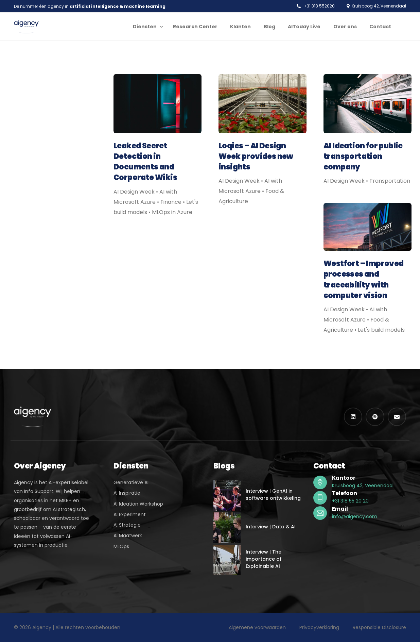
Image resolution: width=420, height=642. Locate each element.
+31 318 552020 (319, 6)
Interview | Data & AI (271, 526)
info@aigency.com (354, 516)
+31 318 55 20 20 (350, 500)
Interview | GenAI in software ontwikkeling (273, 494)
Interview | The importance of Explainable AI (264, 559)
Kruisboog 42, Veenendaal (362, 485)
